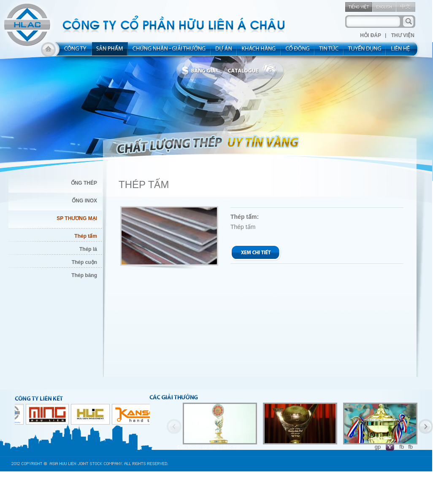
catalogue (254, 70)
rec (365, 51)
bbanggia (200, 70)
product (110, 51)
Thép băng (84, 275)
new (329, 51)
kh (259, 51)
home (48, 51)
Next (425, 426)
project (224, 51)
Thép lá (88, 249)
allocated (169, 51)
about (73, 51)
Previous (174, 426)
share (298, 51)
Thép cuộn (84, 262)
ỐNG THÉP (84, 183)
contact (403, 51)
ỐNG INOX (84, 201)
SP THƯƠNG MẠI (77, 218)
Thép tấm (85, 236)
